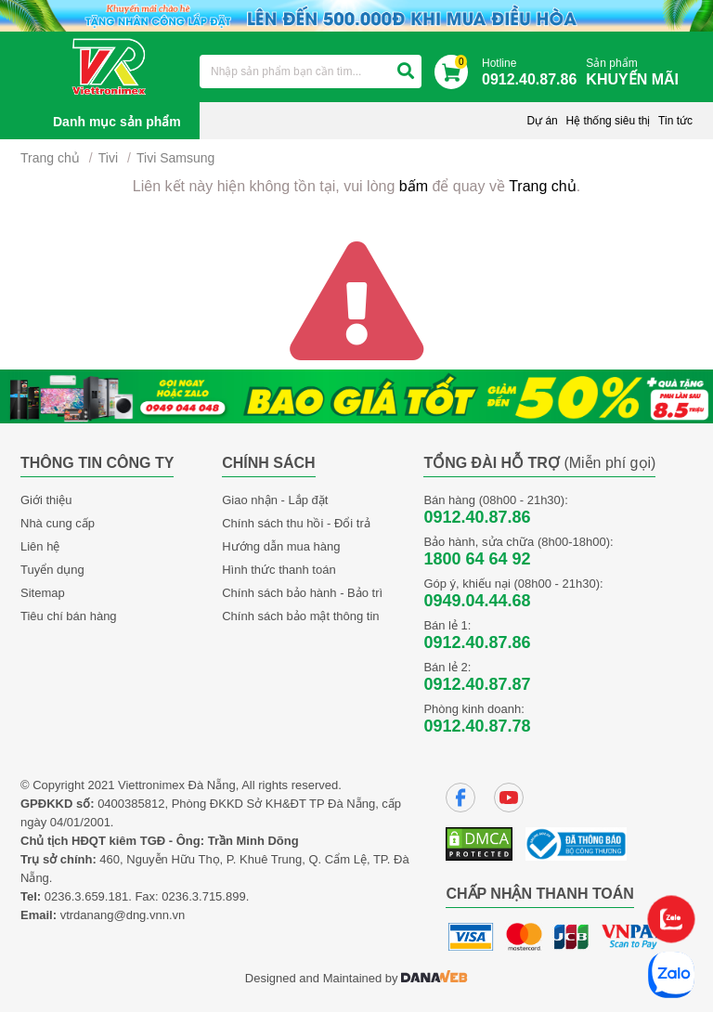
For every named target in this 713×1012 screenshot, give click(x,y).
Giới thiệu (45, 500)
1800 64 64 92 (476, 559)
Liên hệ (39, 546)
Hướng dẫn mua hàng (281, 546)
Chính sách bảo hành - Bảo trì (302, 593)
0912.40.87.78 (476, 726)
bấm (413, 186)
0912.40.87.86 (476, 517)
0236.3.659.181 (86, 896)
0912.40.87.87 (476, 684)
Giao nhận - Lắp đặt (275, 500)
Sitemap (42, 593)
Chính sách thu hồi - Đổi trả (296, 523)
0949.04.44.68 (476, 600)
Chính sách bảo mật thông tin (300, 616)
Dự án (541, 120)
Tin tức (675, 120)
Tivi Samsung (175, 157)
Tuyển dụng (52, 570)
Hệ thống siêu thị (607, 120)
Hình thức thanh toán (278, 570)
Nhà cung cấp (57, 523)
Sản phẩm (637, 73)
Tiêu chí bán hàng (68, 616)
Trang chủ (50, 157)
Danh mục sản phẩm (117, 121)
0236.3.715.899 (203, 896)
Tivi (108, 157)
